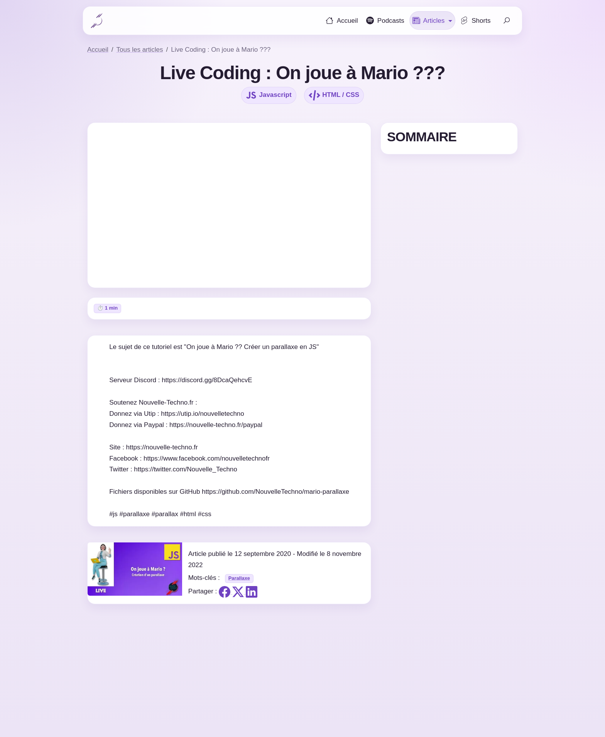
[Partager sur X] (239, 591)
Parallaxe (239, 578)
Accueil (97, 49)
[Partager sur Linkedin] (251, 591)
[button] (432, 20)
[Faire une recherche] (506, 20)
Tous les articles (140, 49)
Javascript (269, 95)
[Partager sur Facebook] (225, 591)
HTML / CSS (334, 95)
